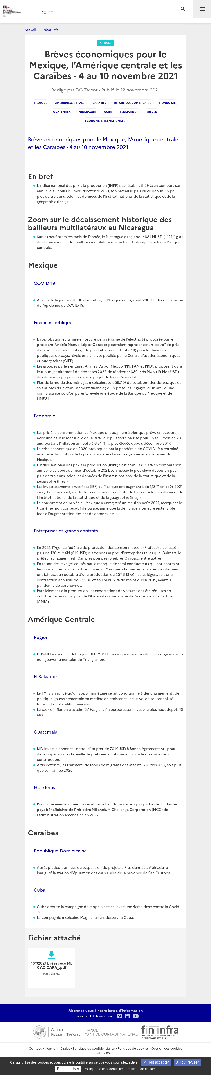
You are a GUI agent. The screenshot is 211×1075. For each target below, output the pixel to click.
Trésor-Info (50, 29)
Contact (35, 1048)
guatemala (62, 112)
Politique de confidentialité (94, 1048)
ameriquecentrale (69, 103)
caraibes (99, 103)
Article (105, 43)
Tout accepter (156, 1062)
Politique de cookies (133, 1048)
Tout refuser (187, 1062)
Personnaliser (68, 1069)
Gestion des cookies (166, 1048)
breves (151, 112)
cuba (108, 112)
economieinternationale (105, 121)
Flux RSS (105, 1053)
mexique (40, 103)
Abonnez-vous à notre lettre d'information (105, 1010)
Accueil (30, 29)
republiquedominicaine (132, 103)
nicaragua (87, 112)
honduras (167, 103)
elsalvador (129, 112)
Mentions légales (57, 1048)
